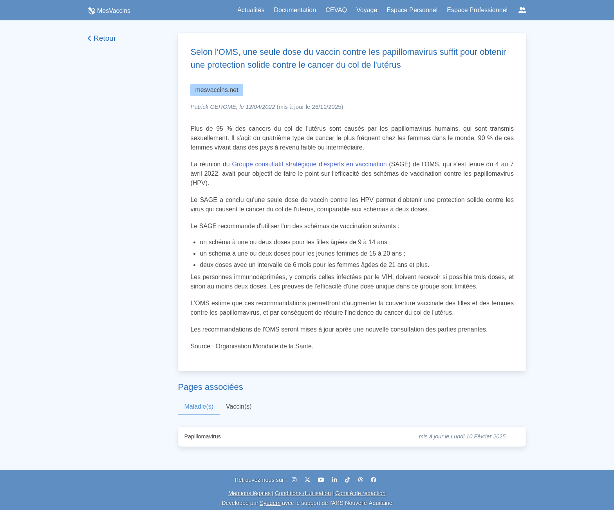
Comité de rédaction (360, 493)
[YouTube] (322, 480)
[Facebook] (373, 480)
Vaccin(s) (239, 406)
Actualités (250, 10)
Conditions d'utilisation (303, 493)
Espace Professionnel (477, 10)
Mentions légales (249, 493)
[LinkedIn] (335, 480)
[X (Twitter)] (308, 480)
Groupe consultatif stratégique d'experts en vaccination (309, 164)
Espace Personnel (411, 10)
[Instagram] (295, 480)
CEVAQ (336, 10)
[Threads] (361, 480)
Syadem (270, 503)
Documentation (295, 10)
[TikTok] (348, 480)
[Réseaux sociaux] (522, 10)
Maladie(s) (198, 406)
